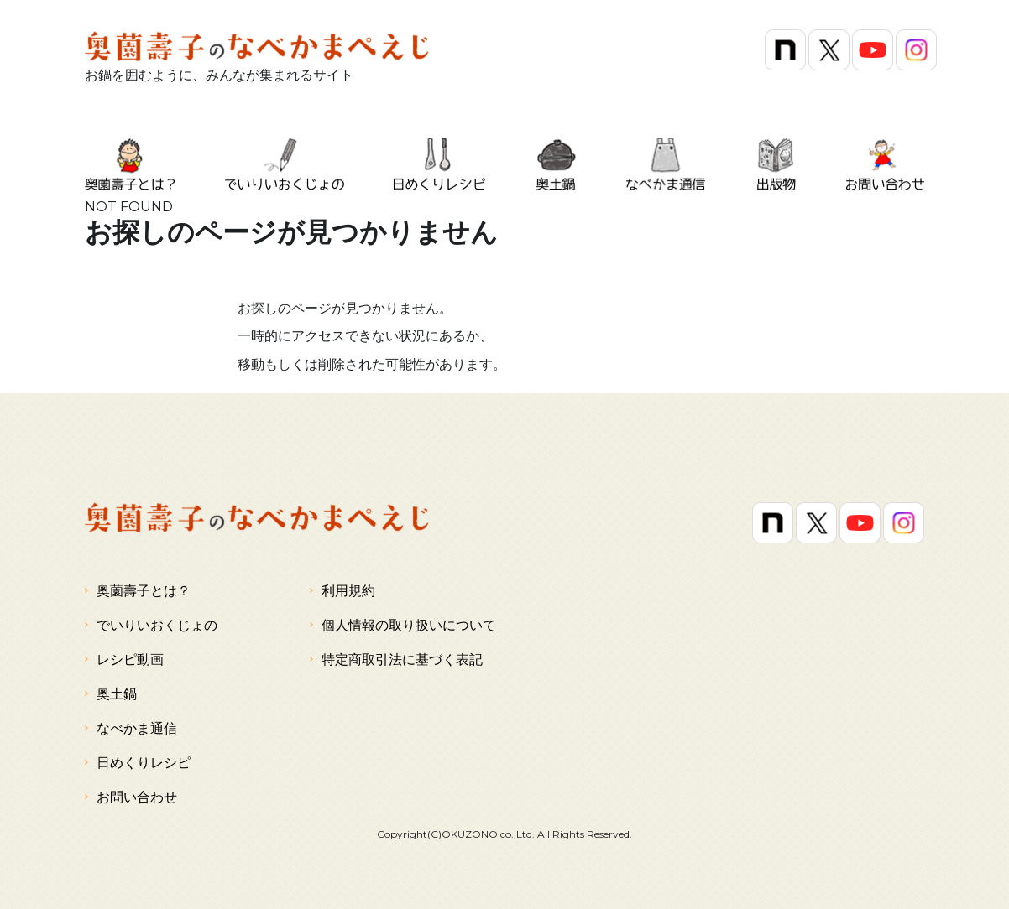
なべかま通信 (131, 727)
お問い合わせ (131, 796)
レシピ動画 (124, 659)
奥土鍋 (111, 693)
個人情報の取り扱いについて (403, 624)
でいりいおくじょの (151, 624)
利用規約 (342, 590)
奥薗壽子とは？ (138, 590)
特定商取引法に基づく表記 (396, 659)
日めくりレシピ (138, 762)
